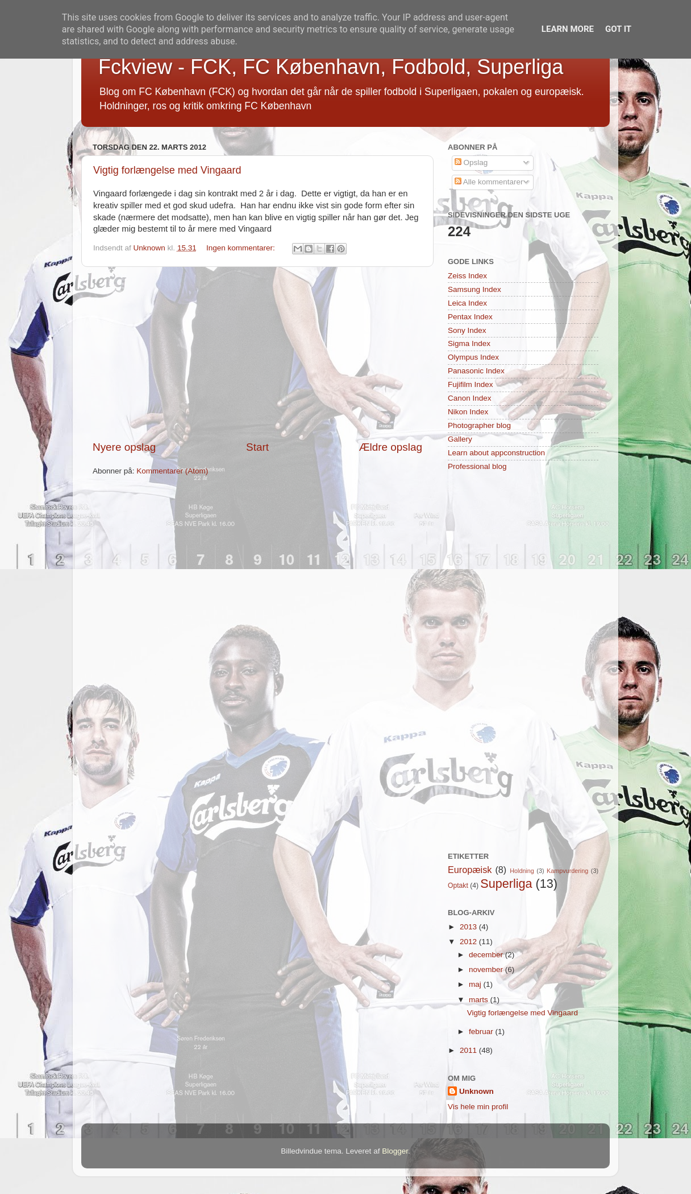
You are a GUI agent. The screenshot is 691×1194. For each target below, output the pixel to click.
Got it (618, 29)
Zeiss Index (467, 275)
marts (479, 999)
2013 (469, 927)
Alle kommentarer (489, 182)
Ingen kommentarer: (241, 248)
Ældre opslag (390, 447)
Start (257, 447)
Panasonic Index (476, 371)
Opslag (471, 162)
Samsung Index (474, 289)
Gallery (460, 439)
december (487, 954)
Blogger (395, 1151)
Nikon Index (468, 411)
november (487, 969)
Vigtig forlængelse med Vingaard (167, 170)
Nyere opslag (124, 447)
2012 (469, 941)
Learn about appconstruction (496, 452)
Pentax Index (470, 316)
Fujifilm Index (470, 384)
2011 (469, 1050)
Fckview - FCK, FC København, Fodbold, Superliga (330, 67)
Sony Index (467, 330)
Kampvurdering (567, 870)
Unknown (476, 1091)
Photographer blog (479, 425)
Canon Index (470, 398)
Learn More (568, 29)
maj (476, 984)
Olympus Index (473, 357)
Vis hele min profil (478, 1106)
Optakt (458, 886)
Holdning (522, 870)
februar (482, 1031)
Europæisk (470, 869)
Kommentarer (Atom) (172, 471)
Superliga (506, 883)
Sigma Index (469, 343)
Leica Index (467, 303)
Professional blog (477, 466)
